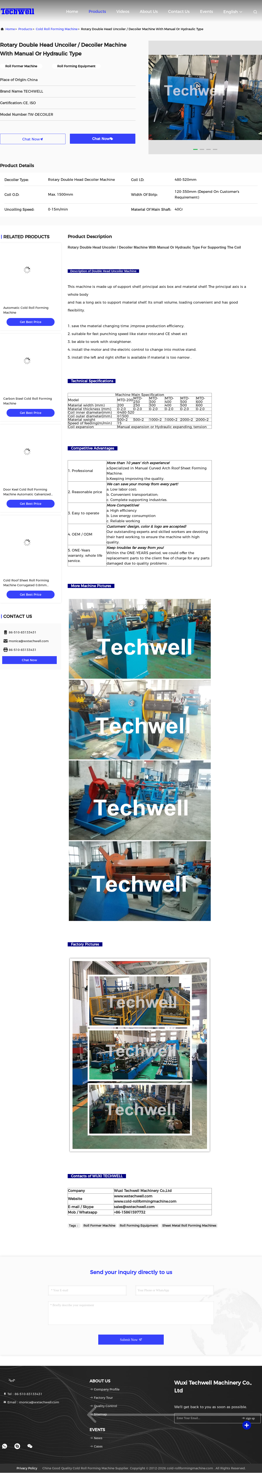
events (206, 11)
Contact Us (179, 11)
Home (72, 11)
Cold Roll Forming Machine (57, 29)
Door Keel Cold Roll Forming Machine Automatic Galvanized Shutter (27, 494)
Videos (122, 11)
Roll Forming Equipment (139, 1226)
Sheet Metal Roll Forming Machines (189, 1226)
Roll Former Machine (99, 1226)
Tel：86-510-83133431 (22, 1394)
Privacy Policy (27, 1468)
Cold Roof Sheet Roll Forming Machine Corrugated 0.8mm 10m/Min (26, 585)
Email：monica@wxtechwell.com (31, 1402)
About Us (149, 11)
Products (97, 11)
